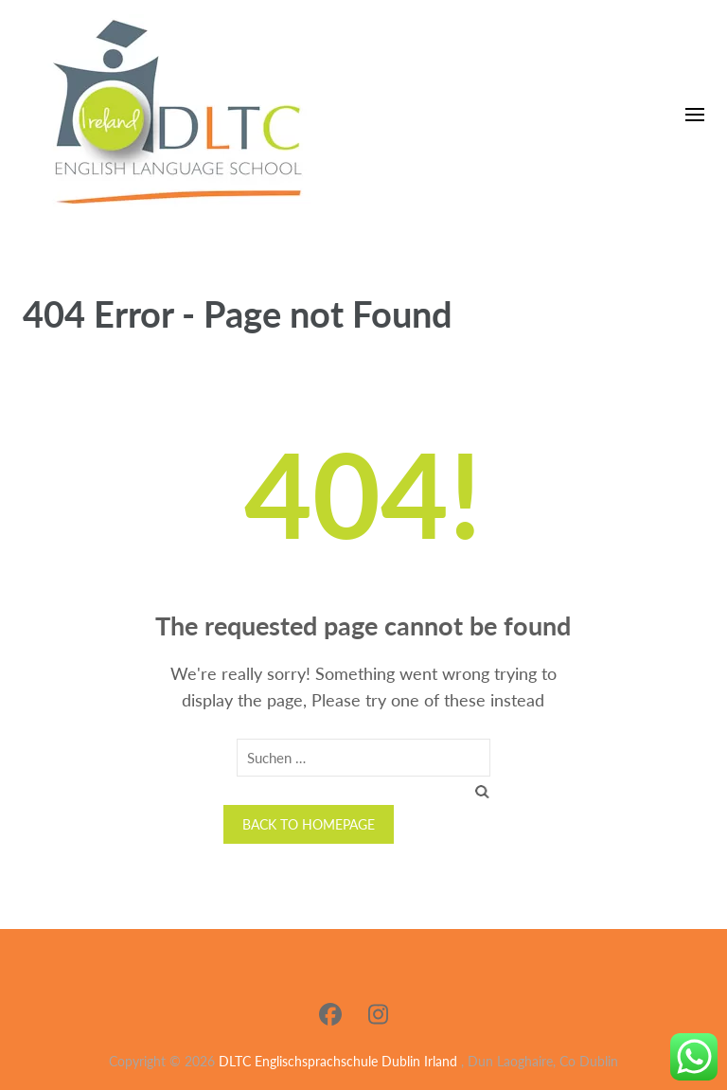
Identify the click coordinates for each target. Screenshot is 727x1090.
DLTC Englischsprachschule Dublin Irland (338, 1061)
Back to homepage (308, 824)
